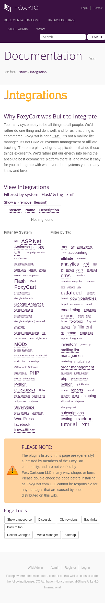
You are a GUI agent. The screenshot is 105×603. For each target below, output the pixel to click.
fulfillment (82, 327)
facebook (22, 424)
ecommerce (76, 304)
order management (77, 367)
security (65, 395)
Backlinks (90, 519)
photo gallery (81, 372)
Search (96, 37)
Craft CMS (20, 269)
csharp (71, 287)
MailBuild (42, 355)
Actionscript (24, 247)
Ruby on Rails (22, 395)
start (23, 71)
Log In (85, 567)
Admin (55, 567)
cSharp (70, 269)
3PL (16, 241)
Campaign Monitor (35, 252)
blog (95, 263)
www (40, 29)
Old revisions (68, 519)
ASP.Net (31, 241)
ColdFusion (20, 258)
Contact (98, 8)
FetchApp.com (31, 275)
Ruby (42, 390)
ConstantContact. (24, 263)
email (89, 304)
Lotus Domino (84, 246)
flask (88, 315)
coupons (90, 281)
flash (81, 315)
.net (64, 247)
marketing (66, 361)
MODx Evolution (23, 349)
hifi (62, 332)
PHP (34, 373)
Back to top (14, 527)
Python (20, 384)
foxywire (65, 326)
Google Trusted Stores (26, 332)
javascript (86, 344)
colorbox (80, 275)
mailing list (70, 350)
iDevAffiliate (24, 430)
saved (90, 390)
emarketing (70, 310)
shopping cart (68, 407)
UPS (63, 252)
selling (75, 395)
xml (86, 424)
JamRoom (20, 338)
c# (62, 269)
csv (79, 287)
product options (79, 378)
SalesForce (38, 395)
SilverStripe (24, 407)
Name (30, 210)
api (86, 264)
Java (30, 338)
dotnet (64, 298)
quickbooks (82, 384)
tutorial (69, 424)
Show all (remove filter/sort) (25, 202)
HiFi (44, 332)
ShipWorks (20, 401)
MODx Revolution (24, 355)
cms (66, 275)
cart (79, 270)
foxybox (76, 321)
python (67, 384)
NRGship (34, 361)
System (15, 210)
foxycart (91, 321)
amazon (81, 258)
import (64, 338)
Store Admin (18, 29)
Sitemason (37, 412)
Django (33, 269)
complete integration (72, 281)
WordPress (24, 418)
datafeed (71, 292)
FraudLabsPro (22, 292)
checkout (92, 269)
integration (38, 71)
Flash (20, 281)
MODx (21, 344)
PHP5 (17, 378)
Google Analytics (29, 304)
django (91, 292)
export (67, 315)
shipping (88, 395)
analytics (70, 264)
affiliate (67, 258)
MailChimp (20, 361)
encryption (90, 309)
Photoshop (29, 378)
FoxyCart (25, 287)
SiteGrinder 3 (21, 412)
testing (66, 418)
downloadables (83, 298)
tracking (84, 418)
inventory (69, 344)
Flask (33, 281)
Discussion (45, 519)
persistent (66, 372)
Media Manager (47, 535)
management (72, 355)
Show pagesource (19, 519)
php (64, 378)
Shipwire (34, 401)
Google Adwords (23, 298)
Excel (17, 275)
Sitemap (70, 535)
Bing (41, 246)
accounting (77, 252)
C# (17, 252)
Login (84, 8)
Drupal (42, 269)
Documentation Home (22, 20)
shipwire (79, 401)
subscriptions (72, 413)
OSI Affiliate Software (26, 367)
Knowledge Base (61, 20)
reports (77, 390)
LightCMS (41, 338)
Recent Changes (18, 535)
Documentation (43, 55)
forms (64, 321)
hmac (71, 333)
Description (49, 210)
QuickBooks (24, 390)
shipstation (67, 401)
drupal (64, 304)
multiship (82, 361)
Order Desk (20, 372)
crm (63, 287)
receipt (64, 390)
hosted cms (86, 332)
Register (70, 567)
